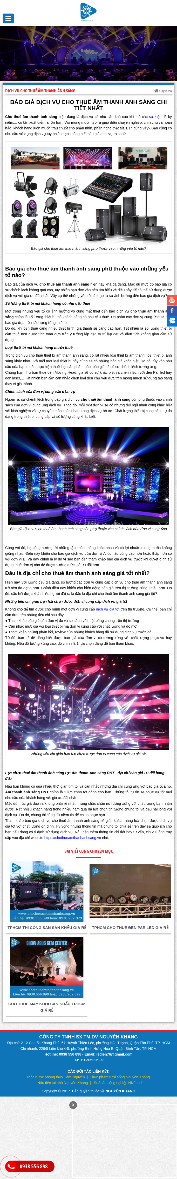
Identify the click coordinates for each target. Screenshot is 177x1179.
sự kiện (155, 117)
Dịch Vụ (166, 91)
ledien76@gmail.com (115, 1054)
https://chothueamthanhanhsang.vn (72, 838)
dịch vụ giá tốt (107, 609)
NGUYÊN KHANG (120, 1091)
